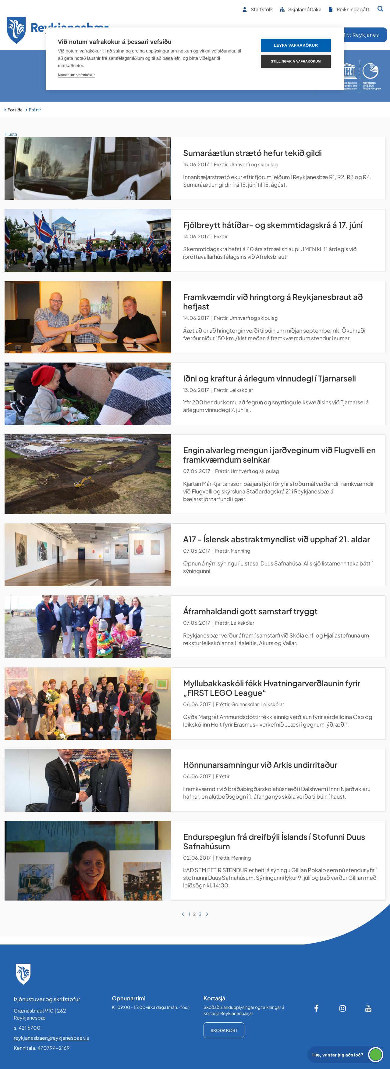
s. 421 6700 (27, 1027)
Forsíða (15, 109)
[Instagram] (342, 1008)
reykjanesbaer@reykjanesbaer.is (51, 1038)
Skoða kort (224, 1030)
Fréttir (35, 109)
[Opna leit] (380, 8)
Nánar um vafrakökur (76, 75)
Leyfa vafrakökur (296, 45)
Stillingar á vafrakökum (296, 61)
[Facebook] (316, 1008)
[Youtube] (368, 1008)
